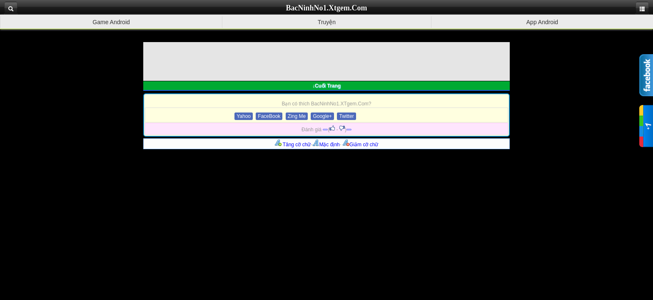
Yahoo (244, 116)
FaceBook (269, 116)
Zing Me (297, 116)
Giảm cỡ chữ (360, 145)
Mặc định (325, 145)
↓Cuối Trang (326, 86)
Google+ (322, 116)
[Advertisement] (326, 61)
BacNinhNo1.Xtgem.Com (326, 8)
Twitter (346, 116)
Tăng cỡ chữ (293, 145)
